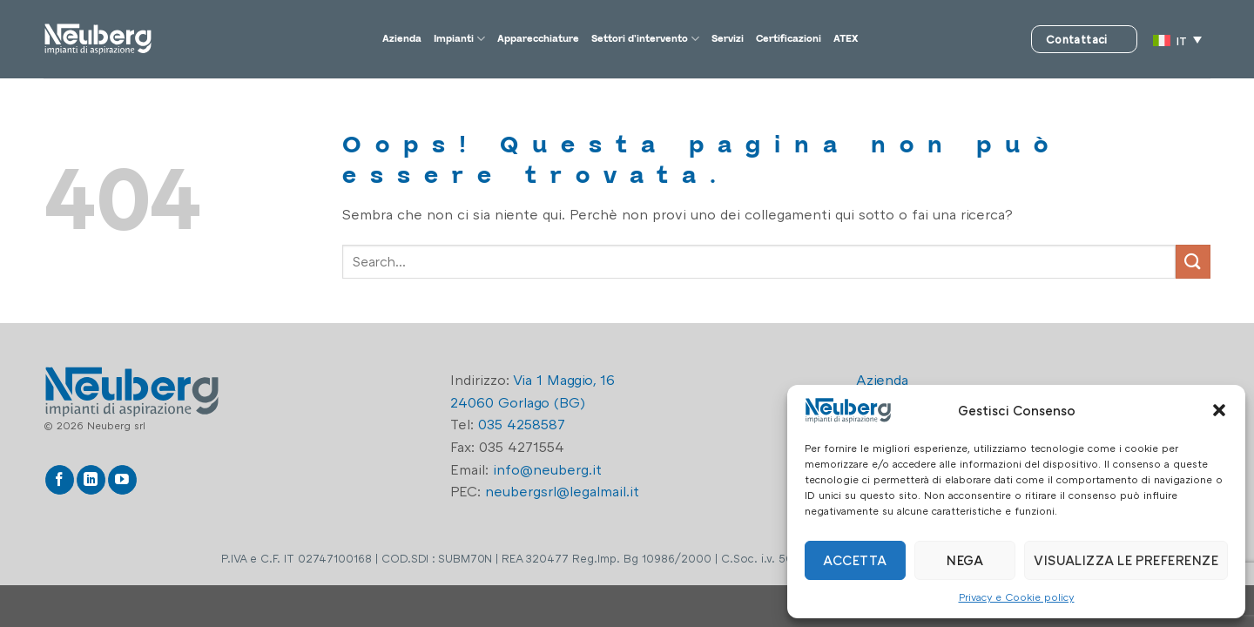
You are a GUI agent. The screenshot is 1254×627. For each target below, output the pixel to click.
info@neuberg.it (547, 469)
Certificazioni (854, 39)
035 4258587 (521, 424)
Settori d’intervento (654, 39)
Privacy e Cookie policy (1017, 596)
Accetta (855, 560)
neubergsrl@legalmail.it (562, 491)
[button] (1219, 410)
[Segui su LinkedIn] (91, 480)
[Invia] (1193, 262)
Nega (965, 560)
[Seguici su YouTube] (122, 480)
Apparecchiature (502, 39)
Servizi (769, 39)
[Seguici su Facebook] (59, 480)
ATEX (934, 39)
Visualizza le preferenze (1126, 560)
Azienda (315, 39)
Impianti (391, 39)
